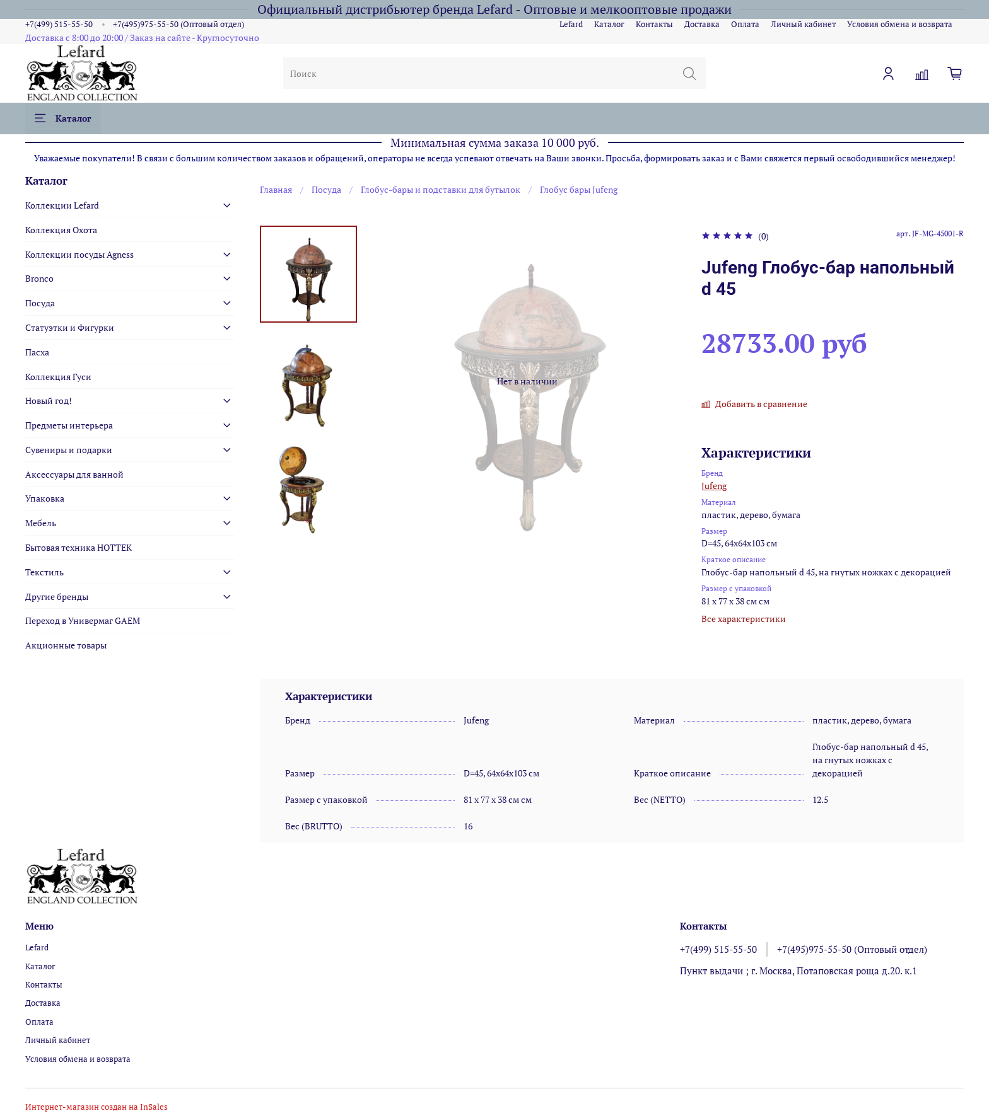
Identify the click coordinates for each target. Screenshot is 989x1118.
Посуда (326, 189)
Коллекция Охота (61, 230)
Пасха (37, 352)
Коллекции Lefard (62, 205)
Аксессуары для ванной (74, 474)
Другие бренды (56, 596)
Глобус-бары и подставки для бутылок (440, 189)
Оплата (745, 24)
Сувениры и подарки (68, 450)
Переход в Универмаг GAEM (82, 620)
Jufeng (714, 486)
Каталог (609, 24)
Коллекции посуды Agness (79, 254)
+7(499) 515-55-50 (59, 24)
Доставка (702, 24)
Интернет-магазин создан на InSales (96, 1107)
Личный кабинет (803, 24)
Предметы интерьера (69, 425)
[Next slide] (308, 520)
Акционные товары (66, 645)
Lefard (571, 24)
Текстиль (44, 572)
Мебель (40, 523)
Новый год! (48, 400)
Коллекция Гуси (58, 377)
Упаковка (44, 498)
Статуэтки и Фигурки (69, 327)
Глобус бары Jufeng (578, 189)
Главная (276, 189)
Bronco (39, 278)
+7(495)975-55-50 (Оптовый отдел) (178, 24)
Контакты (654, 24)
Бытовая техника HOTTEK (78, 547)
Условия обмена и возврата (899, 24)
